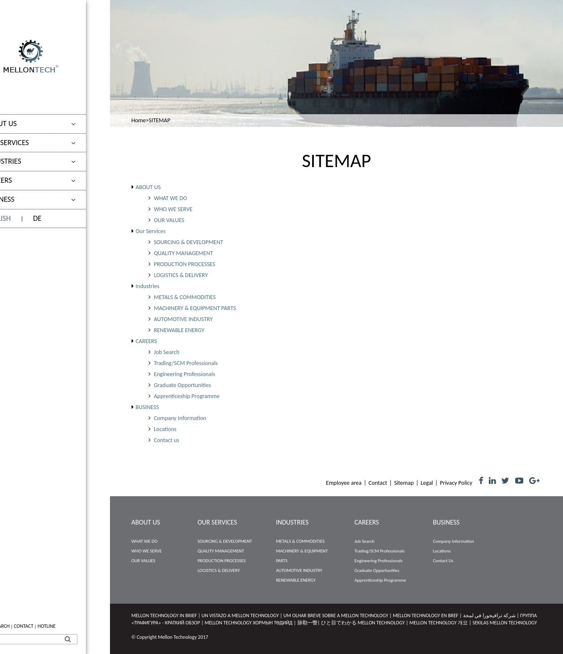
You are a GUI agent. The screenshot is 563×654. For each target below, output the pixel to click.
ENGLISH (21, 218)
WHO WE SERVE (173, 209)
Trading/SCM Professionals (186, 363)
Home (139, 120)
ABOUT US (24, 123)
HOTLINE (71, 626)
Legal (426, 482)
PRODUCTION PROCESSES (184, 264)
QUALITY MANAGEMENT (183, 253)
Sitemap (404, 482)
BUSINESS (23, 199)
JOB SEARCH (20, 626)
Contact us (166, 440)
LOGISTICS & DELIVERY (181, 275)
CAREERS (22, 180)
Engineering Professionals (184, 374)
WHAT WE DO (170, 198)
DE (61, 218)
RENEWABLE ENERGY (179, 330)
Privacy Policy (456, 482)
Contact (377, 482)
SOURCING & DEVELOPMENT (188, 242)
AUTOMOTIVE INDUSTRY (183, 319)
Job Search (166, 352)
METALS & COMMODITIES (185, 297)
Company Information (180, 418)
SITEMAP (159, 120)
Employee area (344, 482)
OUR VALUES (169, 220)
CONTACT (48, 626)
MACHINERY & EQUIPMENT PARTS (195, 308)
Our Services (30, 142)
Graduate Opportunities (182, 385)
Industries (26, 161)
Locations (165, 429)
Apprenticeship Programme (187, 396)
